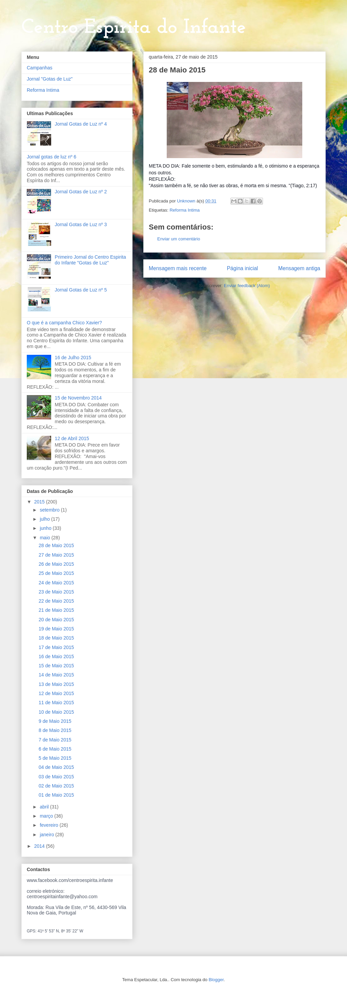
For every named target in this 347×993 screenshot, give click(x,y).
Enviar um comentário (178, 238)
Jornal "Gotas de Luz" (50, 79)
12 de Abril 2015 (72, 438)
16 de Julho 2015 (73, 357)
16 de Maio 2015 (56, 656)
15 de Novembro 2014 (78, 398)
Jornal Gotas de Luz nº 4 (81, 124)
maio (45, 537)
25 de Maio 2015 (56, 573)
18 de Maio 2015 (56, 638)
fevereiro (49, 825)
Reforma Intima (184, 210)
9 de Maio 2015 (55, 721)
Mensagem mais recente (178, 268)
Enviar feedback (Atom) (247, 285)
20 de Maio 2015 (56, 619)
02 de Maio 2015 (56, 786)
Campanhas (40, 67)
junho (46, 528)
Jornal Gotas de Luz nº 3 (81, 224)
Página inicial (242, 268)
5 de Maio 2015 (55, 758)
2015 (40, 501)
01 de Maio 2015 (56, 795)
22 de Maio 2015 (56, 601)
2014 (40, 846)
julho (45, 519)
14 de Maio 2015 (56, 674)
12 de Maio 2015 (56, 693)
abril (45, 806)
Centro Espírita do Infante (133, 28)
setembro (50, 510)
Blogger (216, 979)
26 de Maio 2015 (56, 564)
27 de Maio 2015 (56, 555)
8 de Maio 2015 (55, 730)
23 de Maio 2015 (56, 592)
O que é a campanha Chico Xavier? (64, 322)
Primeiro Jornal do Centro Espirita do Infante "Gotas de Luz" (90, 259)
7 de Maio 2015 (55, 739)
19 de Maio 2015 (56, 628)
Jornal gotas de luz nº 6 (51, 156)
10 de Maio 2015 (56, 712)
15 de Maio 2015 (56, 665)
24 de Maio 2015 (56, 582)
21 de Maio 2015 (56, 610)
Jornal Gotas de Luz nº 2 (81, 191)
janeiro (47, 834)
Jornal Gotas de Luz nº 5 (81, 290)
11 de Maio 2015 (56, 702)
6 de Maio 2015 (55, 749)
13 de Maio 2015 (56, 684)
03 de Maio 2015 (56, 776)
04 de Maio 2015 (56, 767)
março (47, 816)
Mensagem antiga (299, 268)
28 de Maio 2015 (56, 545)
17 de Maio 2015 (56, 647)
